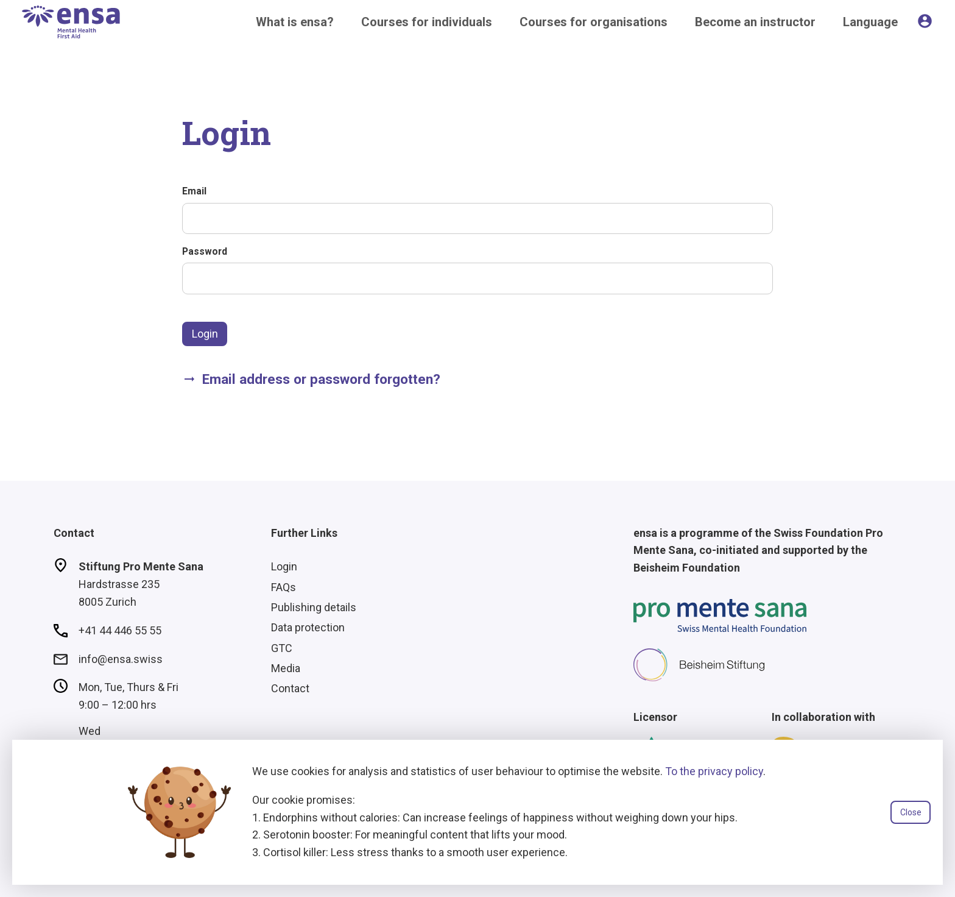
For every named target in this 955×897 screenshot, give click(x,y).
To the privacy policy (714, 771)
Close (911, 812)
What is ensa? (295, 22)
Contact (290, 688)
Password (204, 251)
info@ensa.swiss (121, 659)
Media (285, 668)
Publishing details (313, 607)
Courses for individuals (426, 22)
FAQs (283, 587)
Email (194, 191)
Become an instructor (755, 22)
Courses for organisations (594, 22)
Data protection (308, 627)
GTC (281, 648)
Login (205, 333)
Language (870, 22)
